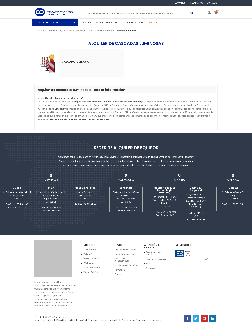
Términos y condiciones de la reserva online (141, 320)
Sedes (99, 22)
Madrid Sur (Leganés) (195, 189)
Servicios (86, 22)
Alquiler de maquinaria (125, 249)
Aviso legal (39, 320)
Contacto (212, 3)
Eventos (118, 274)
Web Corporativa (91, 267)
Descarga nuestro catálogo (154, 253)
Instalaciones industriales (126, 265)
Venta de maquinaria (124, 254)
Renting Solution (91, 258)
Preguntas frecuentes (156, 259)
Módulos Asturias (85, 187)
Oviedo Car (88, 254)
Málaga (233, 187)
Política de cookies (77, 320)
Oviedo (17, 187)
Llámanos (180, 3)
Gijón (51, 187)
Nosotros (112, 22)
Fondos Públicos (91, 272)
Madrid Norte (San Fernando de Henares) (165, 190)
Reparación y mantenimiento (122, 259)
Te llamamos (196, 3)
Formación (120, 269)
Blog (148, 263)
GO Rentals (88, 263)
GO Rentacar (89, 249)
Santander (126, 187)
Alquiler (56, 22)
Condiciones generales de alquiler (103, 320)
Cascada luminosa (75, 62)
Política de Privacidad (56, 320)
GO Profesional (133, 22)
